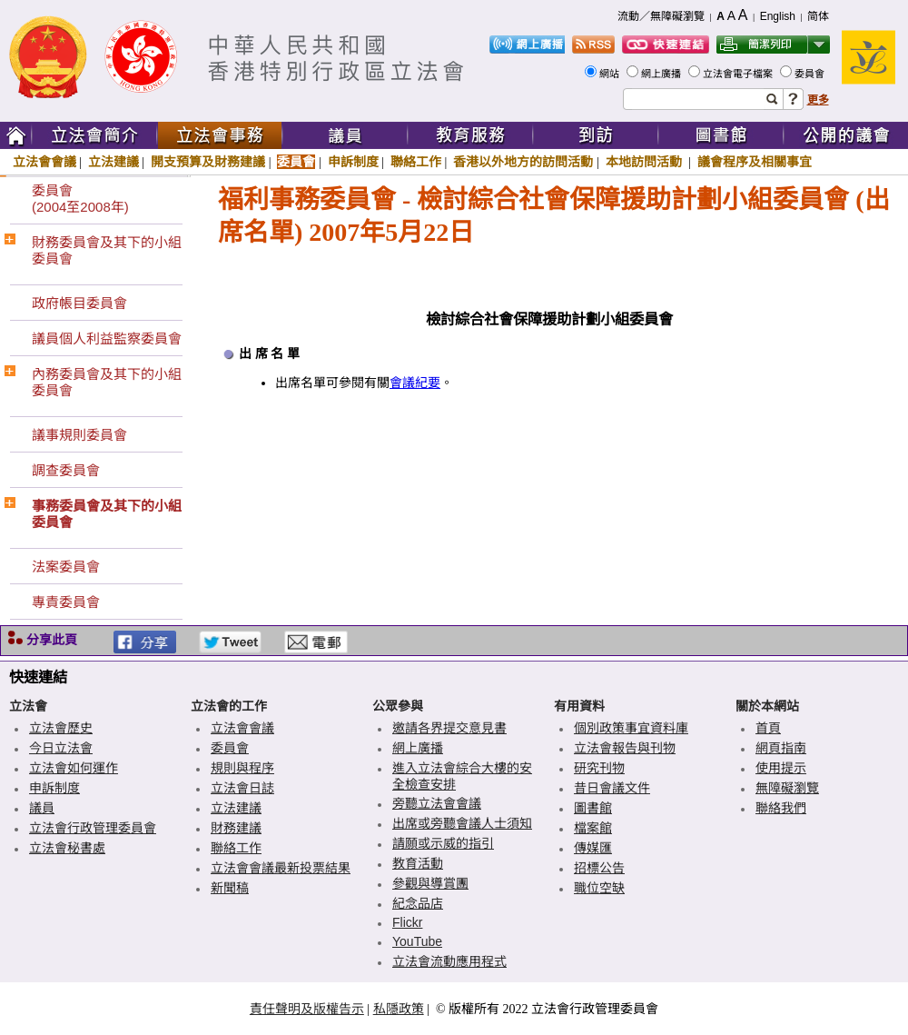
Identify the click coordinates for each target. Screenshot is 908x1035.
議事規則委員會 (79, 435)
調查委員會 (66, 470)
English (777, 16)
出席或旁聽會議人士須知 (462, 823)
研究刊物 (599, 768)
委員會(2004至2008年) (80, 198)
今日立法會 (61, 748)
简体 (818, 16)
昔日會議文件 (612, 788)
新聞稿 (230, 888)
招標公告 (599, 868)
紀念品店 (417, 903)
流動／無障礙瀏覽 (661, 16)
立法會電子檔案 (739, 73)
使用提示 (780, 768)
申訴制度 (353, 161)
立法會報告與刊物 (625, 748)
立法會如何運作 (73, 768)
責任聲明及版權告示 (307, 1008)
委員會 (810, 73)
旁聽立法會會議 (436, 803)
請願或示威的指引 (443, 843)
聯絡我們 (780, 808)
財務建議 (236, 828)
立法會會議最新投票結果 (280, 868)
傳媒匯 (593, 848)
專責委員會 (66, 602)
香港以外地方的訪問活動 (523, 161)
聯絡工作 (415, 161)
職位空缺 (599, 888)
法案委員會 (66, 566)
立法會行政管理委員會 (92, 828)
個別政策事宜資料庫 (631, 728)
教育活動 (417, 863)
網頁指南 (780, 748)
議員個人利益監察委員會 (107, 338)
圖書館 (593, 808)
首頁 (768, 728)
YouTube (417, 941)
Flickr (407, 922)
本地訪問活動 (646, 161)
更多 (818, 100)
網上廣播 (662, 73)
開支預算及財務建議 (208, 161)
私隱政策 (398, 1008)
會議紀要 (415, 383)
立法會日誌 (242, 788)
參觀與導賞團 (430, 883)
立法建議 (113, 161)
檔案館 (593, 828)
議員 (41, 808)
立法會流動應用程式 (449, 961)
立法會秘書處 (67, 848)
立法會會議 (44, 161)
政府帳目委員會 (79, 303)
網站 (610, 73)
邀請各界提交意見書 (449, 728)
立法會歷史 (61, 728)
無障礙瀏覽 (787, 788)
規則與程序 (242, 768)
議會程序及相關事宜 (754, 161)
